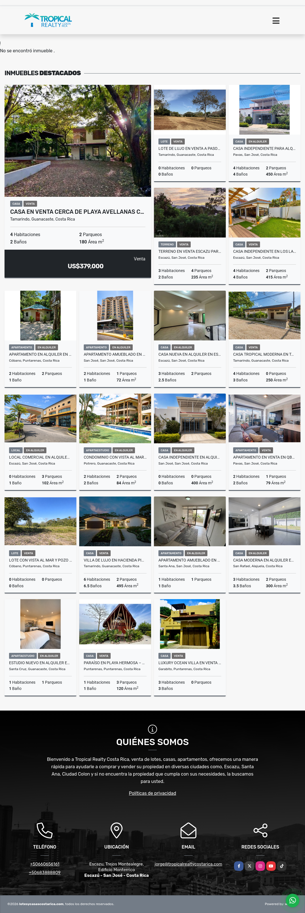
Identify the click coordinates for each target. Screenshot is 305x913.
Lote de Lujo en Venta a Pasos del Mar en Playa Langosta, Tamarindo (189, 148)
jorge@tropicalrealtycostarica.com (188, 864)
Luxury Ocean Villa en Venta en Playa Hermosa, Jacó (189, 663)
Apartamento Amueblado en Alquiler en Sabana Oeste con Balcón (115, 354)
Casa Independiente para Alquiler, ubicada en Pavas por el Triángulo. (264, 148)
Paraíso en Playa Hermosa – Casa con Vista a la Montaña (115, 663)
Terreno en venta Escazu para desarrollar (189, 251)
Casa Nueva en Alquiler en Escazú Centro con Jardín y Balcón (189, 354)
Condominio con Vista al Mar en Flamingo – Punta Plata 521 (115, 457)
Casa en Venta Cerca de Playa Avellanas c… (77, 211)
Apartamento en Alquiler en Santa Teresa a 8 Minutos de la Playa (40, 354)
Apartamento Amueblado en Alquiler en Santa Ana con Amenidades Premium (189, 560)
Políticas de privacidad (152, 793)
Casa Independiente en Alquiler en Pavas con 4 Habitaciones (189, 457)
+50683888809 (45, 872)
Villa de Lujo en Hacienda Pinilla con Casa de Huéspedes (115, 560)
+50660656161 (44, 864)
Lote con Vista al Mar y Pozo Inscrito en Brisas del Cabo (40, 560)
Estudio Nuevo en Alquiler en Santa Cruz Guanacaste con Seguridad (40, 663)
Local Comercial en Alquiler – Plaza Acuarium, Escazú (40, 457)
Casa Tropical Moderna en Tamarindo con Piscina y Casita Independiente (264, 354)
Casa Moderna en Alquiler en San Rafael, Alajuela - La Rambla (264, 560)
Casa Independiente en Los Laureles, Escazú (264, 251)
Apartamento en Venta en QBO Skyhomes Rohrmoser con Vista (264, 457)
